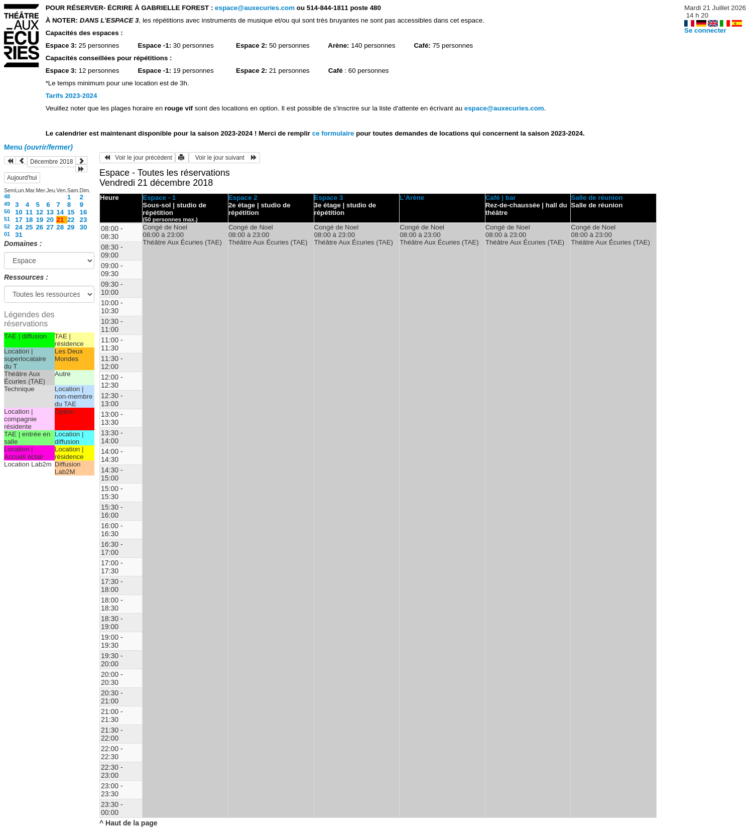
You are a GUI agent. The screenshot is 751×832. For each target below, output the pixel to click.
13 (50, 212)
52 (7, 226)
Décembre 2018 (51, 161)
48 (7, 196)
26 (39, 227)
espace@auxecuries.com (255, 8)
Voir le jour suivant (224, 157)
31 (19, 235)
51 (7, 219)
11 (29, 212)
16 (83, 212)
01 (7, 234)
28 (60, 227)
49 (7, 204)
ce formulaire (334, 133)
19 (39, 219)
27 (50, 227)
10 (19, 212)
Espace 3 (328, 197)
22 (71, 219)
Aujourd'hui (22, 177)
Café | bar (500, 197)
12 (39, 212)
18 (29, 219)
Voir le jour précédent (137, 157)
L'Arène (412, 197)
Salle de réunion (596, 197)
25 (29, 227)
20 (50, 219)
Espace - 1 (159, 197)
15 (71, 212)
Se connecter (705, 30)
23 (83, 219)
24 (19, 227)
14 (60, 212)
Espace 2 (243, 197)
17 (19, 219)
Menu (38, 147)
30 (83, 227)
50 (7, 211)
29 (71, 227)
